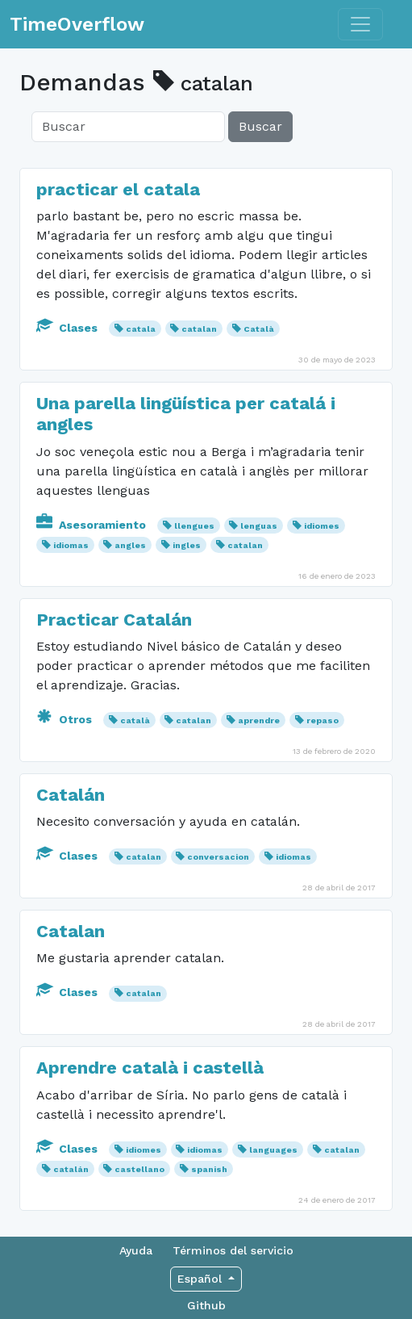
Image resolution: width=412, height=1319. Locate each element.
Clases (68, 327)
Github (206, 1305)
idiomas (71, 545)
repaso (322, 720)
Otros (65, 719)
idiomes (321, 526)
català (135, 720)
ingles (187, 545)
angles (130, 545)
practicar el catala (118, 189)
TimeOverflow (77, 24)
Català (258, 329)
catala (141, 329)
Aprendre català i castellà (150, 1067)
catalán (71, 1169)
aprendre (259, 720)
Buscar (260, 126)
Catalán (70, 795)
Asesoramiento (92, 524)
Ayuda (135, 1250)
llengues (194, 526)
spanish (209, 1169)
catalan (199, 329)
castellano (139, 1169)
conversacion (218, 857)
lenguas (258, 526)
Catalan (70, 931)
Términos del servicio (233, 1250)
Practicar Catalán (114, 619)
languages (273, 1150)
